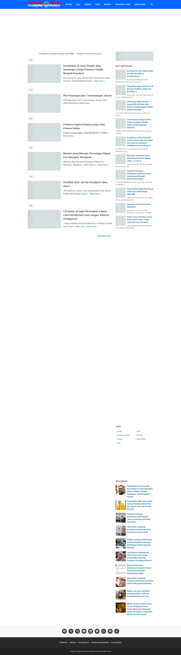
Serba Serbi (140, 4)
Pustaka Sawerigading (100, 642)
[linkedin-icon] (90, 631)
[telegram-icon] (97, 631)
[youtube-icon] (84, 631)
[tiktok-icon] (116, 631)
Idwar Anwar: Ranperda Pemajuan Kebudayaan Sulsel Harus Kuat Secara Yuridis (139, 529)
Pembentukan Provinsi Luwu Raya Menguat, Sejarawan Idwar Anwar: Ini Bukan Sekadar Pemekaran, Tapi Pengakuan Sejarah (140, 491)
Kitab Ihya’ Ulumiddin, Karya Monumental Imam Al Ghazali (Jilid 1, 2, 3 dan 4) (139, 158)
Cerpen (87, 4)
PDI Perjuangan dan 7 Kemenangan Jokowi (87, 95)
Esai (78, 4)
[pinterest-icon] (110, 631)
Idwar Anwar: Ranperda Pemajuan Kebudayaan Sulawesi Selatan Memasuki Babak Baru (140, 580)
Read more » (99, 81)
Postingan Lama (104, 236)
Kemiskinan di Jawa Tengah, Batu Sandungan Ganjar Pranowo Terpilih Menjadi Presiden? (83, 69)
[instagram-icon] (77, 631)
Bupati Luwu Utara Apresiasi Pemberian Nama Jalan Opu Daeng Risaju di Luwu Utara (138, 593)
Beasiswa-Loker (122, 4)
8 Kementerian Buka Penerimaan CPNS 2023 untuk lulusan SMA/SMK (140, 191)
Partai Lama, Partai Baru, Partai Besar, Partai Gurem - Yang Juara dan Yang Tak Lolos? (139, 219)
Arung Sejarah (83, 642)
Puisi (97, 4)
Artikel (68, 4)
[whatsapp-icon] (103, 631)
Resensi (107, 4)
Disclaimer (64, 642)
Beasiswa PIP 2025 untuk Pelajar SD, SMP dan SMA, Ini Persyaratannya (140, 73)
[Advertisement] (90, 30)
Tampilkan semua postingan (88, 53)
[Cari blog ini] (151, 4)
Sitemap (73, 642)
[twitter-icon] (70, 631)
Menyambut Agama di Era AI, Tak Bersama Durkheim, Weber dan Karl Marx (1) (140, 89)
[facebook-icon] (64, 631)
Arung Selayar (116, 642)
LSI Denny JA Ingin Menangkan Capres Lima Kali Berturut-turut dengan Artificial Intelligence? (86, 215)
